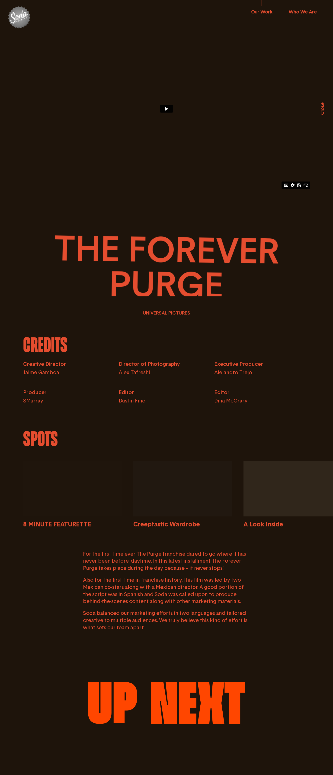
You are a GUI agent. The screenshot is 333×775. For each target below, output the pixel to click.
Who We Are (303, 11)
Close (322, 108)
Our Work (261, 11)
